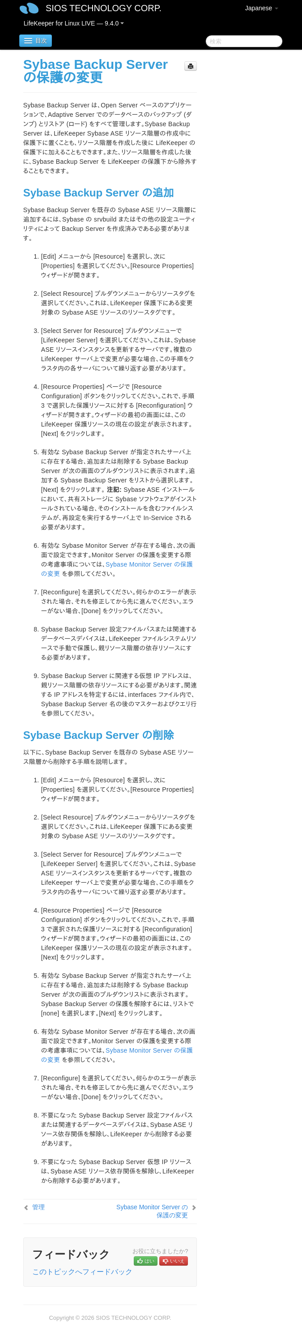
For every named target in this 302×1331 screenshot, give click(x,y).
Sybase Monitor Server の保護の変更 (152, 1211)
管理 (38, 1207)
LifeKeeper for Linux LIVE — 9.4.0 (74, 23)
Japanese (262, 8)
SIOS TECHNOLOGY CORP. (104, 8)
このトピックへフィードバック (82, 1272)
